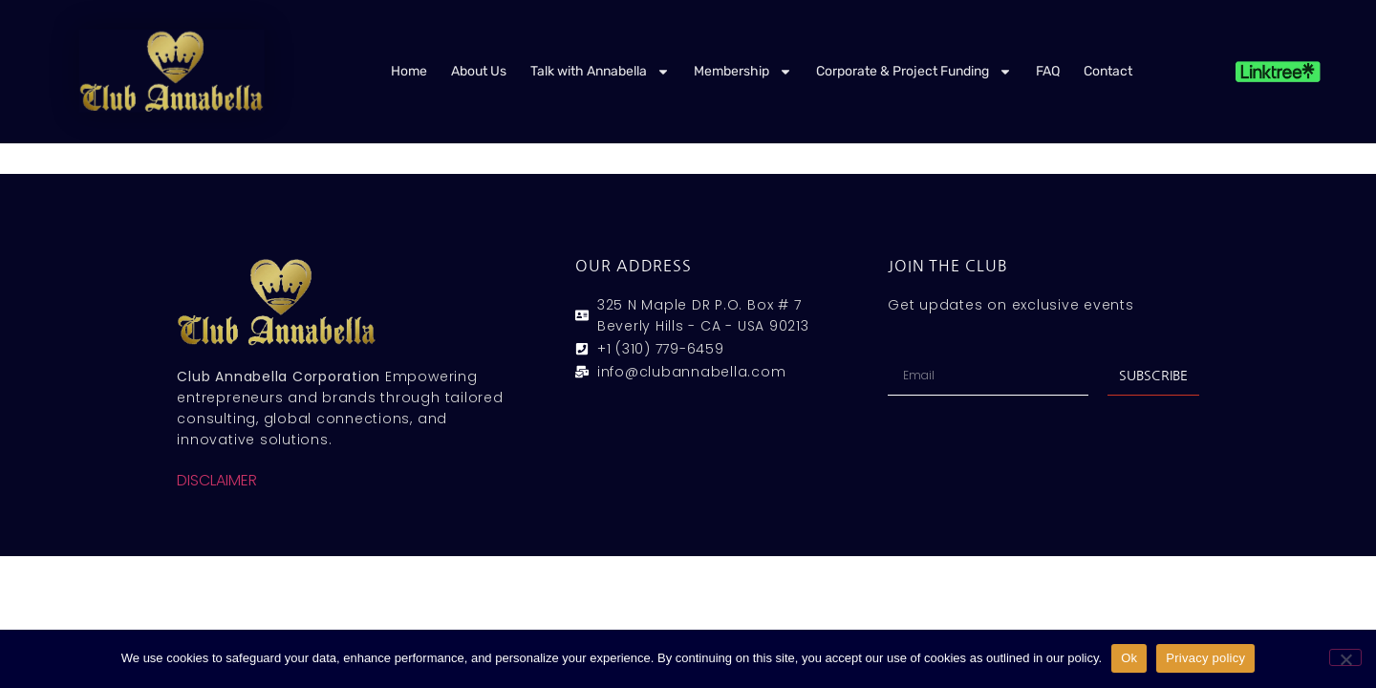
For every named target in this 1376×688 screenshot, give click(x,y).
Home (409, 71)
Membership (743, 71)
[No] (1345, 657)
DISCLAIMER (217, 480)
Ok (1129, 658)
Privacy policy (1205, 658)
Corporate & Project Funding (914, 71)
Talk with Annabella (600, 71)
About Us (478, 71)
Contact (1108, 71)
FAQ (1048, 71)
